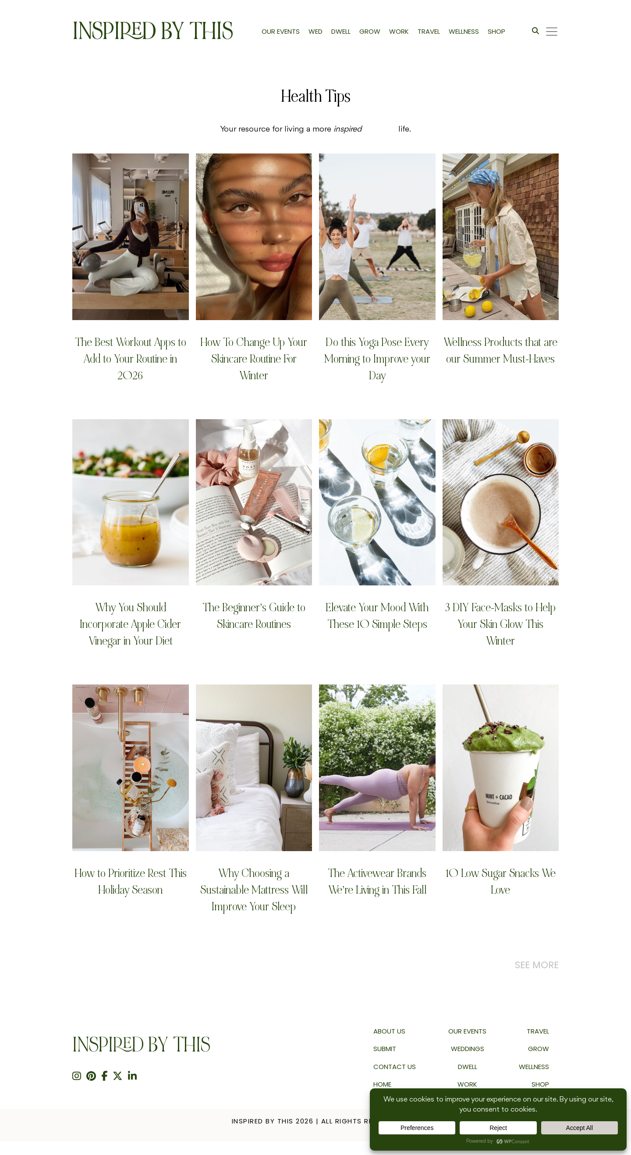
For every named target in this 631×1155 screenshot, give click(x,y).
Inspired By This (152, 31)
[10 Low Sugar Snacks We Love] (501, 767)
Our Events (467, 1031)
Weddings (467, 1048)
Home (382, 1084)
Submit (384, 1048)
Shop (540, 1084)
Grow (538, 1048)
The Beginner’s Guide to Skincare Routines (253, 616)
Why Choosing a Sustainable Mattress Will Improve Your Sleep (254, 890)
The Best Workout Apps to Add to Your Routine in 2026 (130, 359)
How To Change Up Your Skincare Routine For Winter (253, 359)
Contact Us (394, 1066)
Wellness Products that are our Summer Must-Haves (500, 351)
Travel (538, 1031)
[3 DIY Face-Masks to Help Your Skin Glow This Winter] (501, 502)
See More (537, 965)
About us (389, 1031)
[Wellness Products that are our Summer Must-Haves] (501, 236)
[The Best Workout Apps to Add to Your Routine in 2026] (130, 236)
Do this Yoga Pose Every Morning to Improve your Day (377, 359)
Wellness (534, 1066)
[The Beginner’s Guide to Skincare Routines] (254, 502)
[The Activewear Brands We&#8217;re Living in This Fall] (377, 767)
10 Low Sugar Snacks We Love (501, 882)
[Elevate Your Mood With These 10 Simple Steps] (377, 502)
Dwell (467, 1066)
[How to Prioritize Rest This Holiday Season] (130, 767)
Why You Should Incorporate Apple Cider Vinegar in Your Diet (130, 624)
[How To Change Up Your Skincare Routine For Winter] (254, 236)
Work (467, 1084)
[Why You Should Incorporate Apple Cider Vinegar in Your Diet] (130, 502)
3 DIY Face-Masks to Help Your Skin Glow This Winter (500, 624)
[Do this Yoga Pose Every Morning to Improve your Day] (377, 236)
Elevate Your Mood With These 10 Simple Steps (377, 616)
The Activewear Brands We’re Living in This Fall (377, 882)
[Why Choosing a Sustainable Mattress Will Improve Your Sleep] (254, 767)
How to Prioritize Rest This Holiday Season (130, 882)
